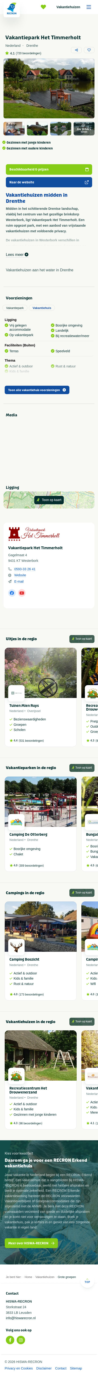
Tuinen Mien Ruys (24, 705)
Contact (60, 1368)
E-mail (19, 581)
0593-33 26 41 (24, 569)
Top (87, 1280)
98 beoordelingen (30, 1123)
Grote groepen (67, 1277)
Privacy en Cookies (19, 1368)
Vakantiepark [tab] (15, 308)
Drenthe (32, 840)
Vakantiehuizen (75, 7)
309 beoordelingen (31, 865)
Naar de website (49, 182)
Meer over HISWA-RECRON (31, 1243)
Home (28, 1277)
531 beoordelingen (31, 740)
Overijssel (34, 711)
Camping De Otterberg (28, 834)
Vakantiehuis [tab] (42, 308)
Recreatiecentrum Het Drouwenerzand (28, 1090)
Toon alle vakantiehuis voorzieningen (37, 390)
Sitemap (76, 1368)
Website (20, 575)
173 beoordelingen (31, 994)
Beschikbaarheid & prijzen (49, 169)
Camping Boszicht (24, 959)
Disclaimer (44, 1368)
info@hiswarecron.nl (21, 1318)
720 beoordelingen (28, 53)
